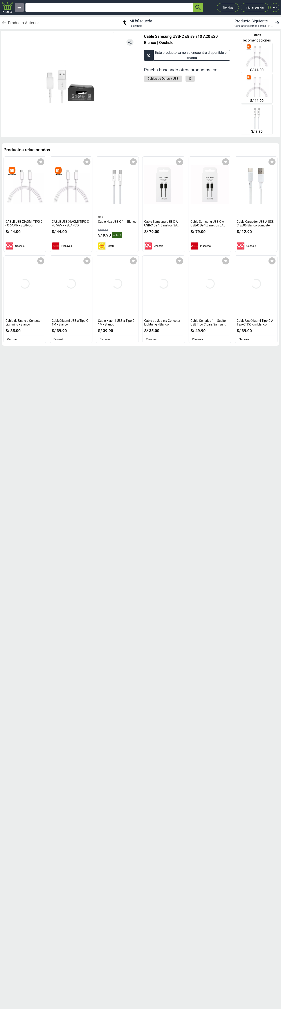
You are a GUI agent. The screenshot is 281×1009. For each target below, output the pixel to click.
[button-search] (198, 7)
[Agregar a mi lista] (40, 161)
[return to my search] (136, 23)
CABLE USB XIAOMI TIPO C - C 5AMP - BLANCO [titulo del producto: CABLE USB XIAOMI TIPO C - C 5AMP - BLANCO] (24, 223)
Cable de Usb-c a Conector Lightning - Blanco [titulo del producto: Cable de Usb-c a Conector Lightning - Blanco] (23, 322)
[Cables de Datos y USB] (163, 79)
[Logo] (7, 7)
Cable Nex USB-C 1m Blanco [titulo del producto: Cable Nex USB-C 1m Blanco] (117, 221)
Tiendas (227, 7)
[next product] (257, 23)
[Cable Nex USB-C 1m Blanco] (257, 120)
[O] (190, 79)
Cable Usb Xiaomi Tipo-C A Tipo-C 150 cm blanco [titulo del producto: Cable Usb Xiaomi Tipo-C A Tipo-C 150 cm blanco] (255, 322)
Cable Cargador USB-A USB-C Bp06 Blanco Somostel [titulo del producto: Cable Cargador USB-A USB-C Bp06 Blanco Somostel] (255, 223)
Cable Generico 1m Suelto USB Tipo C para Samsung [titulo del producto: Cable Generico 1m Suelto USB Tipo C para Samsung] (208, 322)
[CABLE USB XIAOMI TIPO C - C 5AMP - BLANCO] (257, 58)
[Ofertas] (109, 7)
